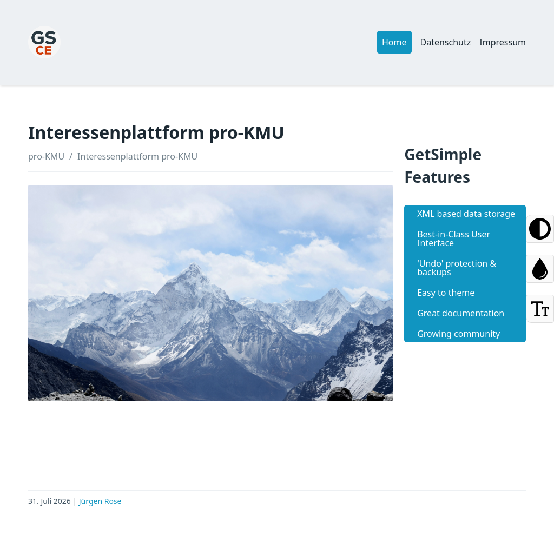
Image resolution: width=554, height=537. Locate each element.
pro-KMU (46, 156)
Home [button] (394, 42)
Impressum (502, 42)
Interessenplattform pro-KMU (137, 156)
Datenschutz (445, 42)
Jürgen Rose (100, 501)
